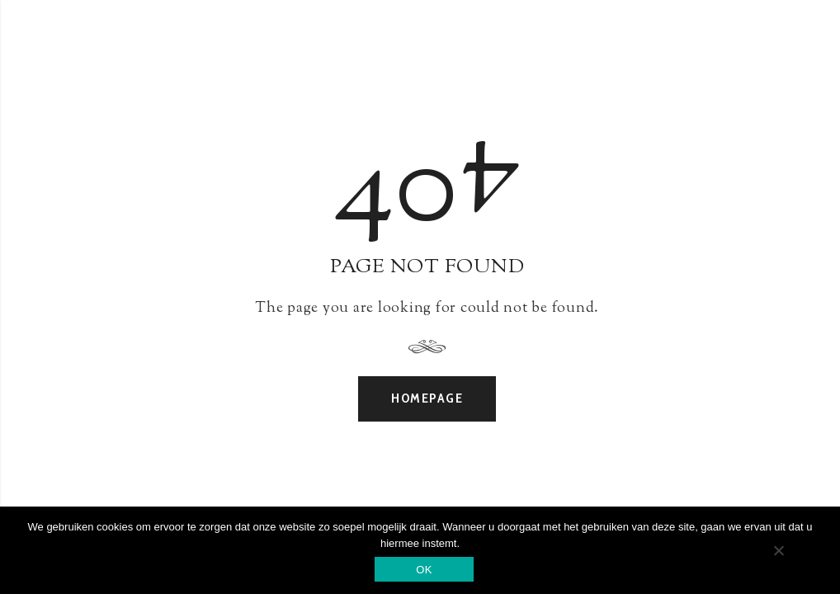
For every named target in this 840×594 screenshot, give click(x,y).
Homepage (427, 398)
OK (424, 569)
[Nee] (778, 550)
